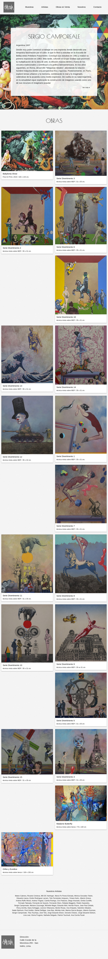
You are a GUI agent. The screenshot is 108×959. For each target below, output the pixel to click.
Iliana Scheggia (33, 908)
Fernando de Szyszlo (40, 903)
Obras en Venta (63, 7)
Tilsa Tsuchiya (33, 913)
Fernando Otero (55, 903)
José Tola (43, 913)
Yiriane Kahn (74, 898)
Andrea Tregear (38, 901)
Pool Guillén (29, 910)
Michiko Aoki (60, 910)
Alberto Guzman (89, 910)
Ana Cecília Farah (78, 915)
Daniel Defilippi (40, 910)
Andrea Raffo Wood (23, 901)
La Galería (8, 7)
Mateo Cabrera (20, 896)
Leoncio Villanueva (47, 908)
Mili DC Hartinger (47, 896)
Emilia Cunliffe (86, 901)
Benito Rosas (60, 908)
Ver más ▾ (86, 87)
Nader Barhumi (18, 910)
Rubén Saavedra (83, 903)
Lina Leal (26, 915)
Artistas (44, 7)
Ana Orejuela (71, 908)
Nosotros (82, 7)
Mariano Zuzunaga (37, 905)
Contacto (97, 7)
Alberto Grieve (85, 898)
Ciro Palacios (62, 901)
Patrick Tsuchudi (64, 915)
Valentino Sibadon (84, 908)
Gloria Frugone (37, 915)
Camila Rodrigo (50, 901)
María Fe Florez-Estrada (64, 896)
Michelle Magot (50, 905)
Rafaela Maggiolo (69, 903)
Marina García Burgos (73, 910)
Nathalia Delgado (50, 915)
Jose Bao (50, 910)
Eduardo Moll (62, 905)
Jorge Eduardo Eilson (55, 913)
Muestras (29, 7)
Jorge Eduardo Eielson (86, 913)
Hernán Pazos (73, 905)
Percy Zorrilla (22, 908)
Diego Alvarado (74, 901)
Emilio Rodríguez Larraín (38, 898)
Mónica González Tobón (83, 896)
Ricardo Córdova (33, 896)
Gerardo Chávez (71, 913)
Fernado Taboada (24, 903)
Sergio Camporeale (21, 905)
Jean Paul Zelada (86, 905)
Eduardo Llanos (23, 898)
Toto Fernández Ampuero (58, 898)
